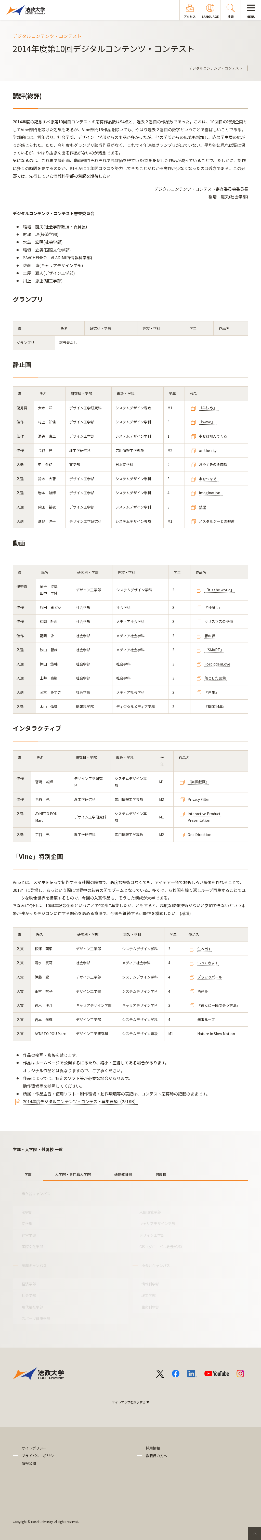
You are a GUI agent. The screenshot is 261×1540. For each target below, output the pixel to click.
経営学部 (29, 1235)
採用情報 (153, 1448)
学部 (28, 1174)
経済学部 (29, 1283)
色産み (202, 991)
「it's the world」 (219, 589)
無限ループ (206, 1019)
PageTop (254, 1533)
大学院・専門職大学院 (73, 1174)
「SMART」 (214, 649)
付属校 (160, 1174)
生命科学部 (150, 1307)
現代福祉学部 (32, 1307)
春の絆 (210, 635)
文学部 (27, 1223)
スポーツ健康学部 (36, 1318)
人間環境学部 (150, 1212)
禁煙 (202, 507)
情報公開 (29, 1463)
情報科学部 (150, 1283)
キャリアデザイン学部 (157, 1223)
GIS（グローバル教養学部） (161, 1246)
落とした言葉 (215, 678)
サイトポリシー (34, 1448)
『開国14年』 (215, 706)
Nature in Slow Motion (216, 1033)
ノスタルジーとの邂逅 (216, 521)
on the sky (207, 450)
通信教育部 (123, 1174)
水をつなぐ (208, 478)
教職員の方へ (156, 1455)
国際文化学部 (32, 1246)
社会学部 (29, 1295)
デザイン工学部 (151, 1235)
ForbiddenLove (217, 664)
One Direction (199, 834)
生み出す (204, 948)
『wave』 (207, 421)
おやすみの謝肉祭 (213, 464)
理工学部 (148, 1295)
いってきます (207, 962)
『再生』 (211, 692)
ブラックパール (209, 977)
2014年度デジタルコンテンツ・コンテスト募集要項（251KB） (80, 1101)
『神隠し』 (213, 607)
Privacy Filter (199, 799)
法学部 (27, 1212)
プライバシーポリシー (39, 1455)
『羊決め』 (207, 407)
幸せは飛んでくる (213, 436)
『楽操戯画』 (198, 781)
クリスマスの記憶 (218, 621)
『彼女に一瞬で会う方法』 (218, 1005)
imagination (209, 492)
